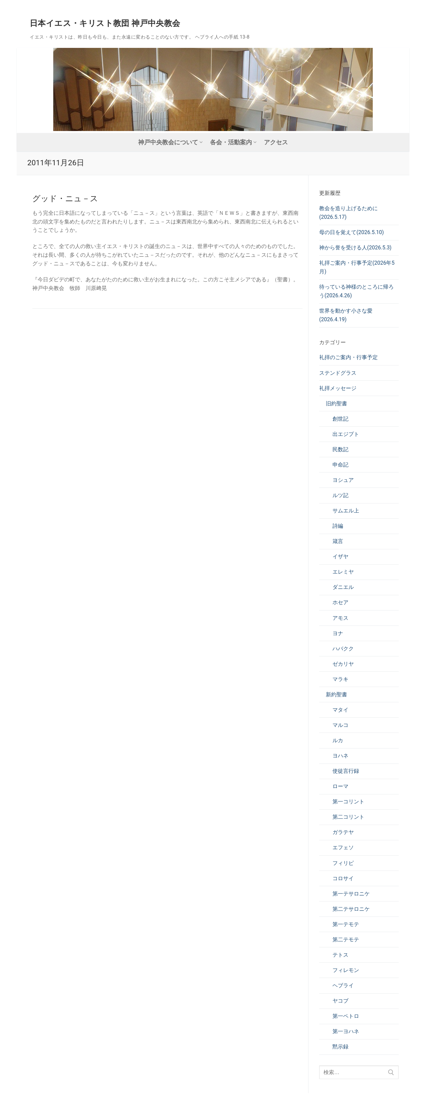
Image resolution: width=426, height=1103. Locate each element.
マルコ (340, 725)
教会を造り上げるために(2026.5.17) (348, 212)
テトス (340, 955)
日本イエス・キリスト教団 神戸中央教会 (105, 23)
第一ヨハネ (345, 1031)
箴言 (337, 541)
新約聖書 (336, 694)
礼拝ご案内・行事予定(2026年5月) (356, 267)
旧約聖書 (336, 403)
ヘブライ (343, 985)
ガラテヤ (343, 832)
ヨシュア (343, 480)
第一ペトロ (345, 1016)
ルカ (337, 740)
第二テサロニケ (351, 909)
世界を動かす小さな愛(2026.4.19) (345, 315)
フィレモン (345, 970)
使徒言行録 (345, 771)
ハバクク (343, 648)
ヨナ (337, 633)
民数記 (340, 449)
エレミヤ (343, 572)
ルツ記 (340, 495)
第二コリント (348, 817)
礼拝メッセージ (337, 388)
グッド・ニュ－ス (65, 198)
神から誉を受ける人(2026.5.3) (355, 247)
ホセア (340, 602)
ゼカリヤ (343, 664)
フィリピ (343, 863)
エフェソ (343, 847)
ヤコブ (340, 1001)
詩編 (337, 526)
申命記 (340, 465)
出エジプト (345, 434)
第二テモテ (345, 939)
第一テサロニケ (351, 894)
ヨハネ (340, 756)
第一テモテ (345, 924)
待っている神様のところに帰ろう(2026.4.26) (356, 291)
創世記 (340, 419)
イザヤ (340, 556)
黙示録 (340, 1046)
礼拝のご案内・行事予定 (348, 357)
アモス (340, 618)
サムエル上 (345, 510)
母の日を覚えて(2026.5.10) (351, 232)
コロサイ (343, 878)
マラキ (340, 679)
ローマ (340, 786)
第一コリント (348, 801)
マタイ (340, 710)
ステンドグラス (337, 373)
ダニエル (343, 587)
